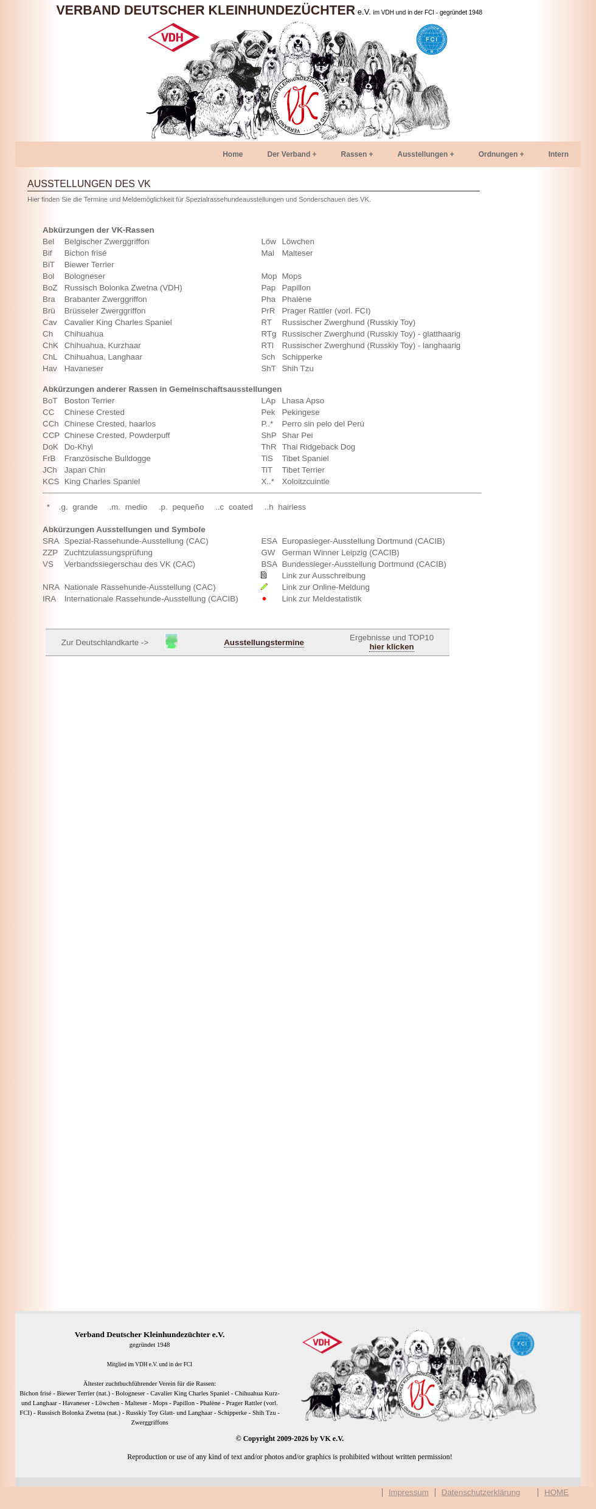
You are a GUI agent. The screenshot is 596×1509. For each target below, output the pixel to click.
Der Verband (289, 154)
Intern (559, 154)
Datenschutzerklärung (481, 1492)
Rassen (354, 154)
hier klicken (391, 646)
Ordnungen (498, 154)
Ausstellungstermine (264, 642)
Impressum (409, 1492)
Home (233, 154)
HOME (556, 1492)
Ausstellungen (423, 154)
